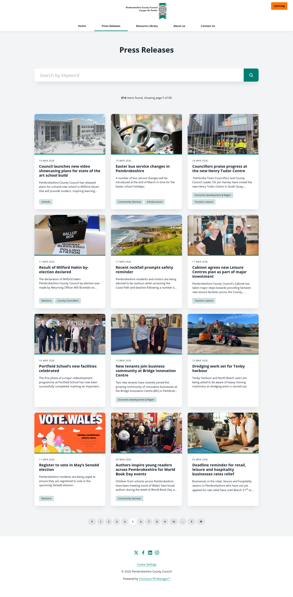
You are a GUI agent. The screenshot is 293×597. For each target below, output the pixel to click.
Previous (92, 521)
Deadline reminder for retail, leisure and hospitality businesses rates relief (219, 469)
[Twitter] (136, 553)
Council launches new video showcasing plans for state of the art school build (69, 171)
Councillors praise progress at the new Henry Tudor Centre (219, 168)
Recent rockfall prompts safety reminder (144, 269)
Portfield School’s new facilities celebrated (68, 368)
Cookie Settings (146, 564)
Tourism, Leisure (204, 201)
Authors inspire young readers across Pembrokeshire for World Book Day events (145, 469)
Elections (46, 300)
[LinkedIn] (150, 553)
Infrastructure (154, 201)
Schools (45, 201)
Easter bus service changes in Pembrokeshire (143, 168)
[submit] (251, 75)
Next (192, 521)
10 (173, 521)
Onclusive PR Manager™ (154, 579)
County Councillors (67, 300)
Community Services (129, 201)
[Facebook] (143, 553)
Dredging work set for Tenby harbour (218, 368)
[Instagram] (157, 553)
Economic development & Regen (213, 195)
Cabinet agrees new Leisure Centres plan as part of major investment (219, 272)
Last (201, 521)
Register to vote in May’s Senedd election (69, 467)
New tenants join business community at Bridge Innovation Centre (146, 371)
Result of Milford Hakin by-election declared (63, 269)
